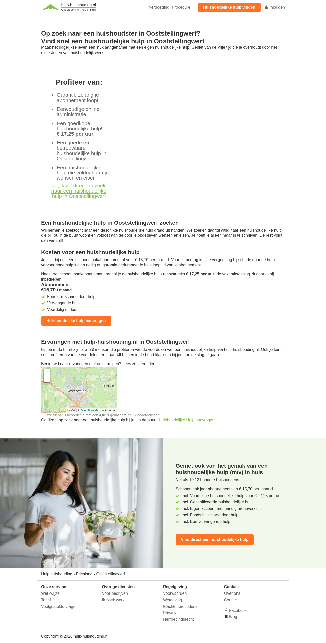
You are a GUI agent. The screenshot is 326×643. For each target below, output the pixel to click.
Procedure (181, 7)
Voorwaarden (175, 593)
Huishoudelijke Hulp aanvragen (186, 420)
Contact (231, 600)
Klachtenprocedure (180, 606)
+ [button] (47, 372)
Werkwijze (50, 593)
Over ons (232, 593)
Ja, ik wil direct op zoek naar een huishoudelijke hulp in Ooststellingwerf (78, 191)
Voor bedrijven (115, 593)
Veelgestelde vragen (59, 606)
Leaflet (71, 410)
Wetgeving (172, 600)
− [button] (47, 379)
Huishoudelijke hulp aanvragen (76, 321)
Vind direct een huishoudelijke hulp (214, 539)
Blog (232, 617)
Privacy (169, 613)
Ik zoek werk (113, 600)
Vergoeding (159, 7)
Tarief (46, 600)
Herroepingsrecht (178, 619)
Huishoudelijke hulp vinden (229, 7)
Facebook (237, 610)
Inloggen (274, 7)
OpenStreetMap (90, 410)
